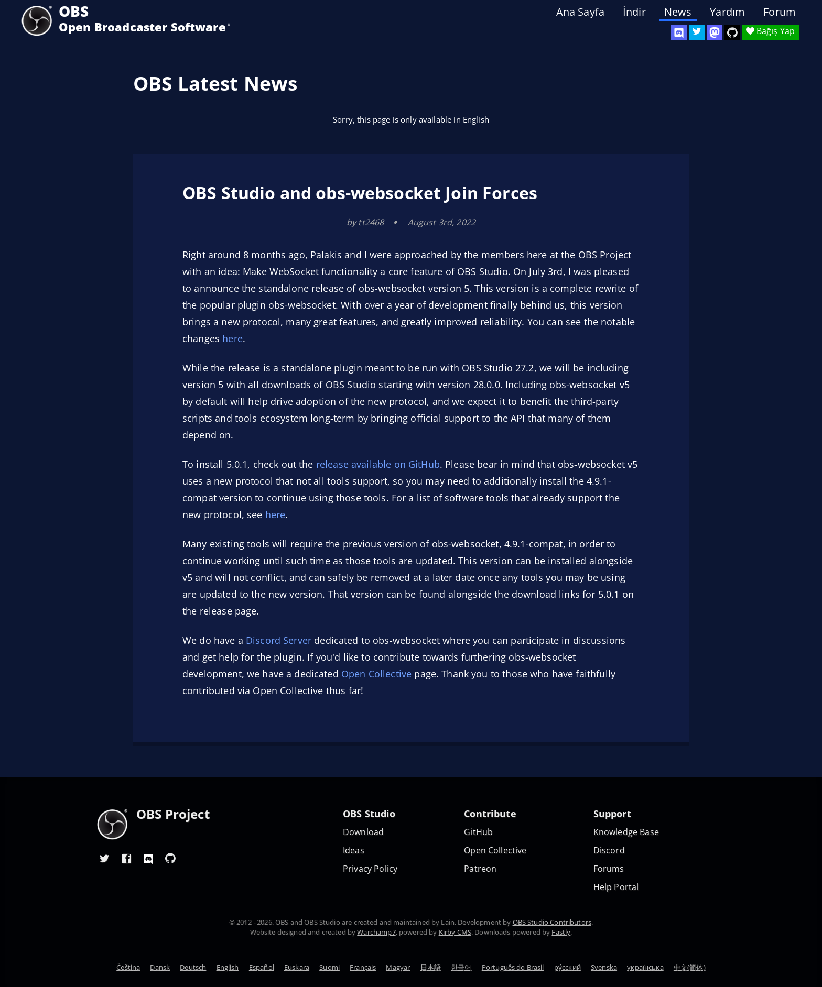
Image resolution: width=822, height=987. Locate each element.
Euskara (296, 967)
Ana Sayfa (580, 12)
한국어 (461, 967)
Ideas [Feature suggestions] (353, 851)
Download (363, 832)
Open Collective (376, 673)
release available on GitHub (378, 464)
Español (261, 967)
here (232, 338)
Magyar (398, 967)
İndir (634, 12)
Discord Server (278, 640)
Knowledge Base (626, 832)
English (228, 967)
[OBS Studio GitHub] (732, 32)
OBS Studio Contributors (552, 922)
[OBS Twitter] (697, 32)
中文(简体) (690, 967)
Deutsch (193, 967)
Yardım (727, 12)
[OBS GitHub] (170, 858)
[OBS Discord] (679, 32)
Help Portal (616, 887)
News (678, 12)
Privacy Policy (370, 869)
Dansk (160, 967)
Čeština (128, 967)
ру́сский (567, 967)
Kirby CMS (455, 932)
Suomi (329, 967)
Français (363, 967)
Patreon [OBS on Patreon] (480, 869)
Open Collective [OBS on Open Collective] (495, 851)
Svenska (604, 967)
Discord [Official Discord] (609, 851)
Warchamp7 (376, 932)
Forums (608, 869)
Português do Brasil (513, 967)
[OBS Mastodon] (714, 32)
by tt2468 (365, 222)
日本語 (430, 967)
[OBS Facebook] (126, 858)
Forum (779, 12)
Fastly (560, 932)
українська (645, 967)
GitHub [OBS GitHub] (478, 832)
